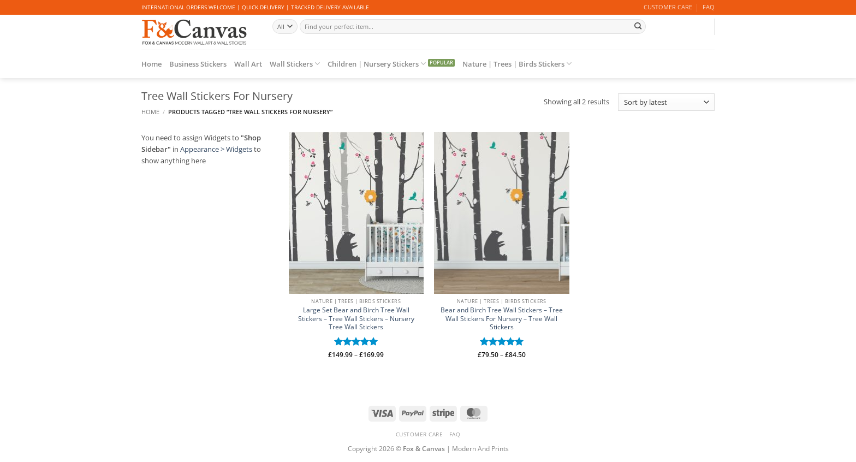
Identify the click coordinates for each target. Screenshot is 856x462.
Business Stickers (198, 64)
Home (151, 64)
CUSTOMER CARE (668, 7)
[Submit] (637, 26)
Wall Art (248, 64)
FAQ (709, 7)
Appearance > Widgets (216, 149)
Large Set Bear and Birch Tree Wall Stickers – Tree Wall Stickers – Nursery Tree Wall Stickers (356, 318)
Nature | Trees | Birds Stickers (517, 63)
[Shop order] (666, 102)
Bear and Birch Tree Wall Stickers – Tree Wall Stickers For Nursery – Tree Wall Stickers (502, 318)
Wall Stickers (295, 63)
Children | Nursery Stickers (377, 63)
